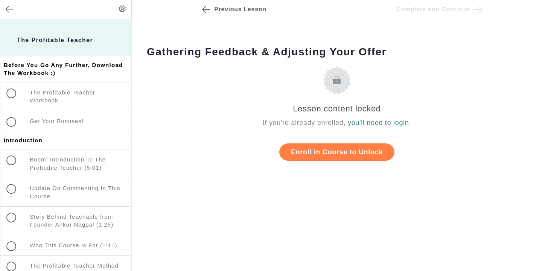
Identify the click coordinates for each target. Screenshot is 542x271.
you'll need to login (378, 122)
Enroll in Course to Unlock (337, 152)
